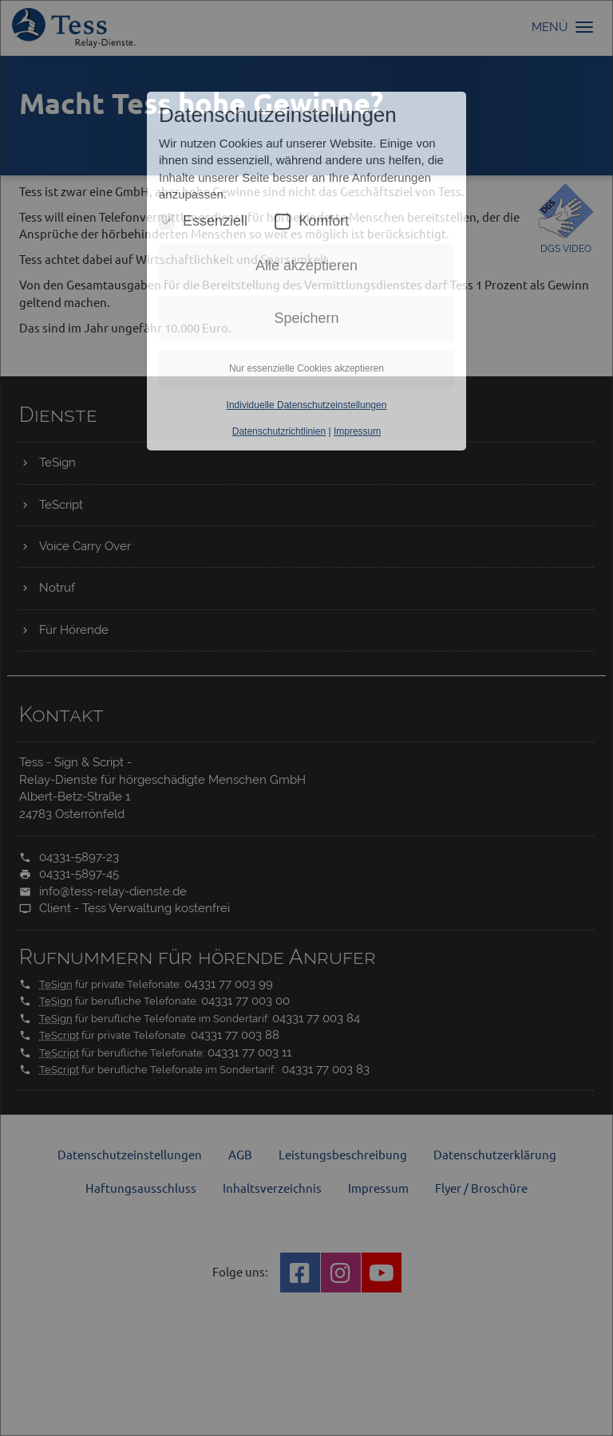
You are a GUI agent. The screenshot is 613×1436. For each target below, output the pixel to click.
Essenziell (203, 221)
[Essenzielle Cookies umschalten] (167, 222)
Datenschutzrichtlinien (279, 431)
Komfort (312, 221)
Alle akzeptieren (306, 265)
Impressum (357, 431)
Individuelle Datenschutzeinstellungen (307, 405)
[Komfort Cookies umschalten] (283, 222)
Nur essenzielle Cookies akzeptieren (306, 368)
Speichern (306, 318)
